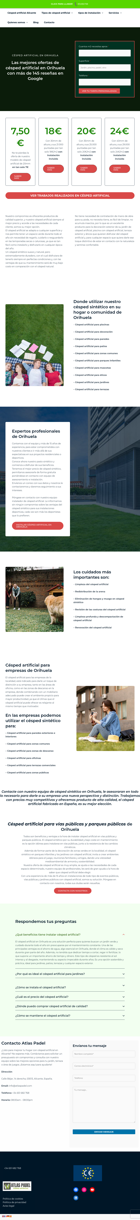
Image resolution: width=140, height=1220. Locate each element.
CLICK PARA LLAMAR (62, 4)
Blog (34, 22)
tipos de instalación (87, 13)
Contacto (46, 22)
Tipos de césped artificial (55, 13)
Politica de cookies (13, 1204)
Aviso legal (8, 1212)
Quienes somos (17, 22)
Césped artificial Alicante (21, 13)
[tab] (70, 951)
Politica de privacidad (14, 1208)
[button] (69, 13)
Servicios (111, 13)
